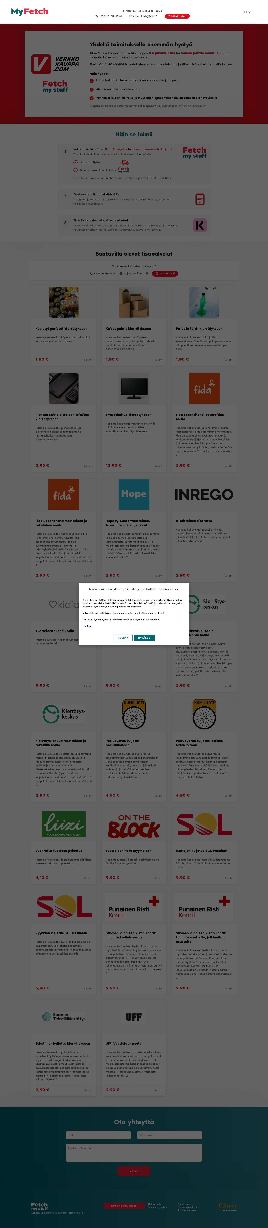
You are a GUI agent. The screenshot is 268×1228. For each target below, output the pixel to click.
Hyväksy (144, 637)
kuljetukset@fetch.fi (143, 16)
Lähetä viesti (177, 16)
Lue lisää (87, 626)
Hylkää (123, 637)
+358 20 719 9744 (108, 16)
